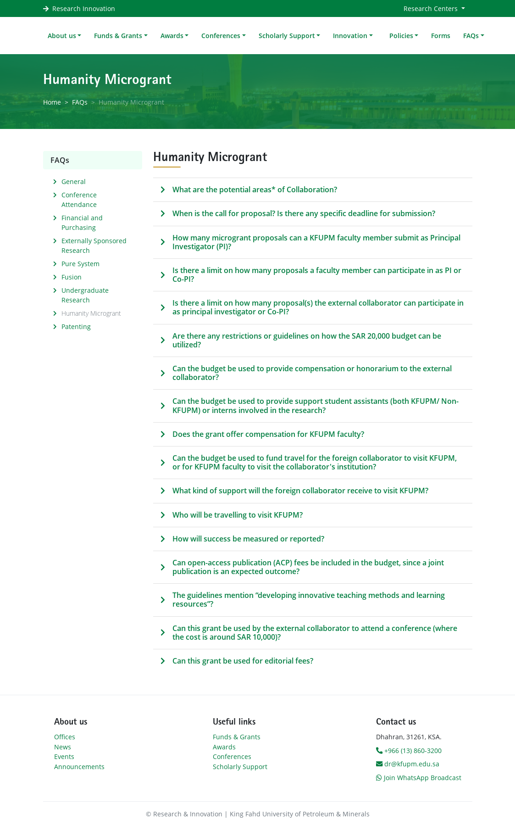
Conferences (232, 756)
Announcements (79, 766)
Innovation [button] (350, 35)
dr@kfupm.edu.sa (407, 763)
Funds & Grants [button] (118, 35)
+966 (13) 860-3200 (409, 750)
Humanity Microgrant (91, 313)
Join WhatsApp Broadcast (418, 777)
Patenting (76, 326)
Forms (440, 35)
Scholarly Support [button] (287, 35)
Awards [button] (172, 35)
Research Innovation (83, 8)
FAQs (80, 102)
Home (52, 102)
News (62, 746)
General (73, 181)
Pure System (80, 263)
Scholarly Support (240, 766)
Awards (224, 746)
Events (64, 756)
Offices (64, 736)
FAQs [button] (471, 35)
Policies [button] (401, 35)
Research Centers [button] (432, 8)
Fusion (71, 277)
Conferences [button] (220, 35)
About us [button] (62, 35)
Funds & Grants (236, 736)
